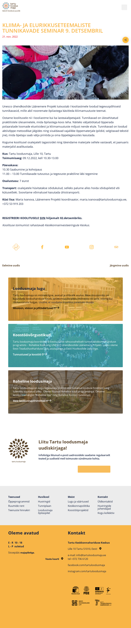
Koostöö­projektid (78, 510)
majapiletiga (27, 552)
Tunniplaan (44, 505)
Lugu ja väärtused (78, 501)
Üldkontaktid (105, 501)
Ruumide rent (16, 505)
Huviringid (44, 501)
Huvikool (43, 497)
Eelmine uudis (11, 265)
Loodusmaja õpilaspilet (45, 511)
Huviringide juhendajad (104, 507)
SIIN (42, 218)
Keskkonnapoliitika (79, 505)
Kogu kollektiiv (106, 513)
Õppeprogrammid (18, 501)
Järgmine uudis (119, 265)
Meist (71, 497)
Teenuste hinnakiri (19, 510)
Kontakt (103, 497)
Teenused (14, 497)
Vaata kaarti (54, 559)
